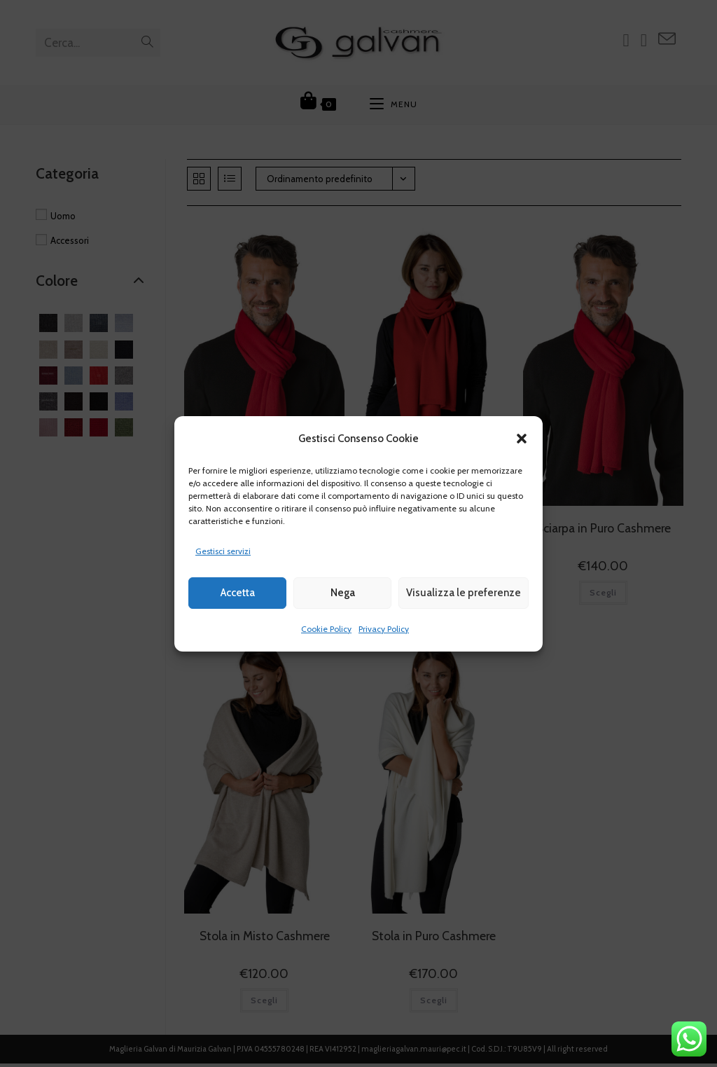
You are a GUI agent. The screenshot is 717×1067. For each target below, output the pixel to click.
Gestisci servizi (223, 551)
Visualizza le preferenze (463, 592)
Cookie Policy (326, 629)
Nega (342, 592)
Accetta (238, 592)
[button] (522, 439)
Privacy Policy (383, 629)
